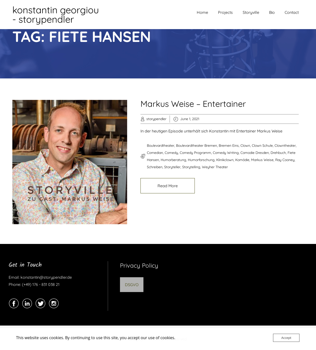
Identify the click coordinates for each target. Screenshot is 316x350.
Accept (286, 337)
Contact (292, 12)
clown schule (262, 145)
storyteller (172, 167)
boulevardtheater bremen (196, 145)
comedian (155, 152)
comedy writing (226, 152)
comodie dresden (254, 152)
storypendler (156, 119)
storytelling (191, 167)
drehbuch (278, 152)
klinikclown (225, 160)
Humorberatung (173, 160)
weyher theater (215, 167)
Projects (225, 12)
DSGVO (131, 284)
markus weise (262, 160)
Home (202, 12)
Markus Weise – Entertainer (193, 103)
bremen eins (229, 145)
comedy (171, 152)
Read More (168, 185)
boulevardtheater (160, 145)
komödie (242, 160)
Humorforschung (201, 160)
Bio (272, 12)
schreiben (154, 167)
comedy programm (195, 152)
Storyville (251, 12)
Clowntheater (285, 145)
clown (245, 145)
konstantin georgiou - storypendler (55, 14)
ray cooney (285, 160)
